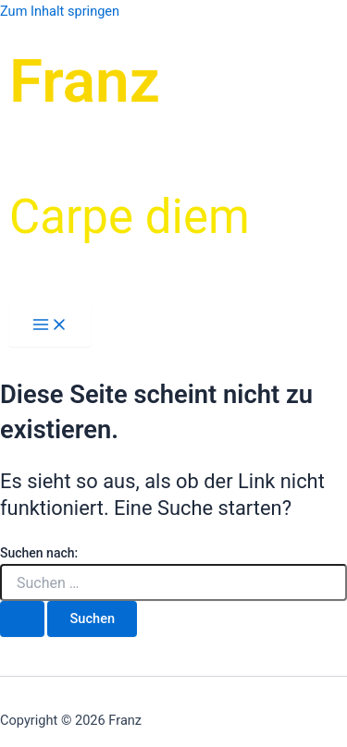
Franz (84, 80)
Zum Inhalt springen (59, 11)
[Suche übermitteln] (22, 619)
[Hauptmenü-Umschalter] (50, 326)
